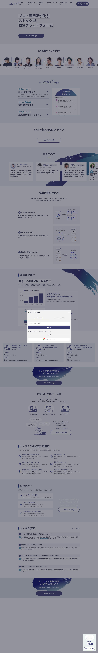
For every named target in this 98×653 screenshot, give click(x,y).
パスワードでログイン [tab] (59, 318)
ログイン (49, 328)
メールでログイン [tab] (38, 318)
